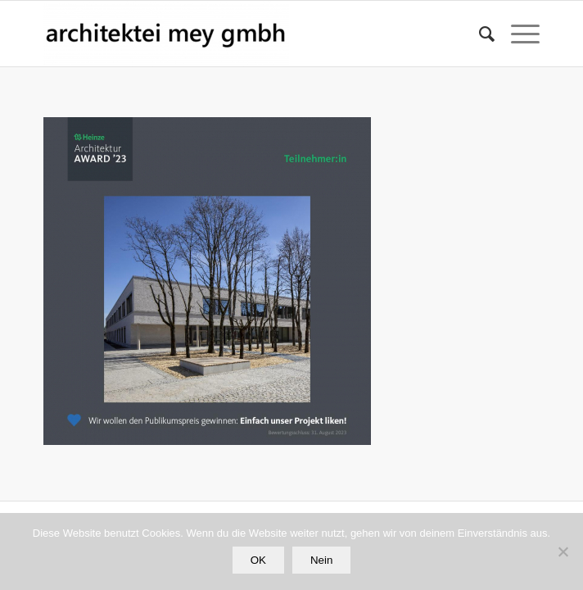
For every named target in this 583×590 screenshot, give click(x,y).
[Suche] (479, 33)
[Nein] (562, 551)
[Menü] (517, 33)
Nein (321, 560)
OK (258, 560)
